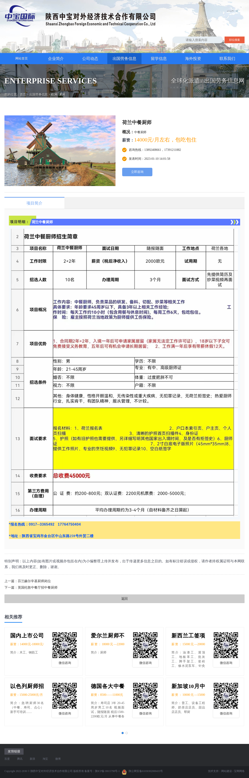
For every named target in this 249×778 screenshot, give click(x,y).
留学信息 (159, 58)
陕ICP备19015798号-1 (107, 771)
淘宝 (45, 758)
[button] (123, 733)
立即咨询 (137, 172)
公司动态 (90, 58)
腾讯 (19, 758)
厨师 (221, 48)
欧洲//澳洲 (58, 90)
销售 (229, 48)
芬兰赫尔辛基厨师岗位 (34, 581)
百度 (7, 758)
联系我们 (227, 58)
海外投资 (193, 58)
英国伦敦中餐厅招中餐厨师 (38, 587)
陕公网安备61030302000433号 (142, 772)
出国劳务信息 (124, 58)
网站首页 (21, 58)
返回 (124, 598)
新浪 (32, 758)
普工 (194, 48)
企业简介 (56, 58)
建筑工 (203, 48)
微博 (58, 758)
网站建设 (226, 771)
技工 (212, 48)
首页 (23, 90)
